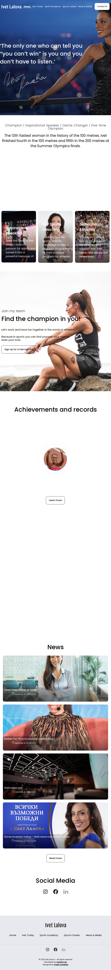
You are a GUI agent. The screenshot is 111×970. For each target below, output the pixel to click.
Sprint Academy (53, 6)
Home (27, 6)
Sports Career (69, 6)
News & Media (85, 6)
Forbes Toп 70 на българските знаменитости (28, 738)
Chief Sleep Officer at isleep (20, 690)
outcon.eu (62, 962)
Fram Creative (61, 964)
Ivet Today (37, 6)
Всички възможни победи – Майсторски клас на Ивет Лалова (37, 836)
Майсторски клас (13, 787)
